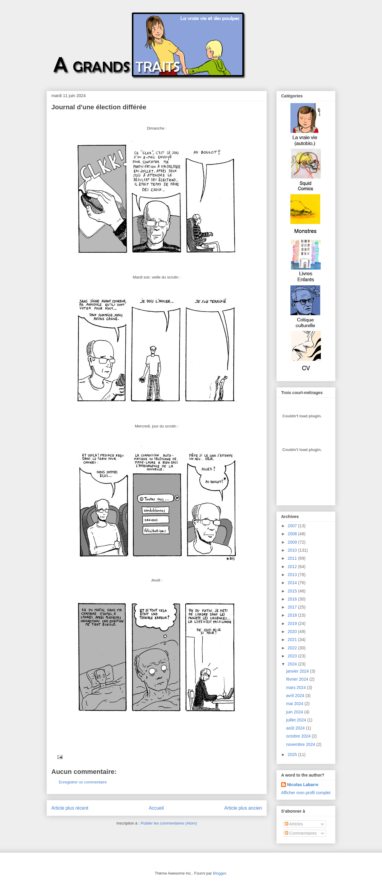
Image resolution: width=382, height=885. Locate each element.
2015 (293, 591)
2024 (293, 664)
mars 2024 (296, 687)
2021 (293, 639)
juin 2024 (295, 712)
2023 (293, 656)
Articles (294, 824)
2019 (293, 623)
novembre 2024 (301, 744)
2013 (293, 574)
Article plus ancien (243, 808)
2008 (293, 533)
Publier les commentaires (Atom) (169, 823)
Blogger (219, 873)
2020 (293, 631)
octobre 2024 (299, 736)
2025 (293, 754)
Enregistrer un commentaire (83, 782)
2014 (293, 582)
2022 (293, 648)
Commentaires (301, 833)
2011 (293, 558)
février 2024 (297, 679)
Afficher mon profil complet (305, 792)
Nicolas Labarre (302, 784)
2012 (293, 566)
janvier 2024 (298, 671)
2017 (293, 607)
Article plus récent (69, 808)
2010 (293, 550)
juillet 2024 (296, 720)
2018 (293, 615)
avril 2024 (296, 695)
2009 (293, 542)
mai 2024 (295, 703)
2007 (293, 525)
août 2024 (296, 728)
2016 (293, 599)
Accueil (156, 808)
